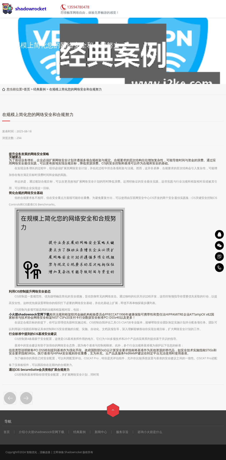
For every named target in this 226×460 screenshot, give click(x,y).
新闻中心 (101, 431)
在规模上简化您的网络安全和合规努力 (75, 89)
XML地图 (99, 452)
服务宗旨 (122, 431)
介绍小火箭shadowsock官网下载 (41, 431)
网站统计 (110, 452)
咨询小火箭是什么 (149, 431)
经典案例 (39, 89)
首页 (27, 89)
